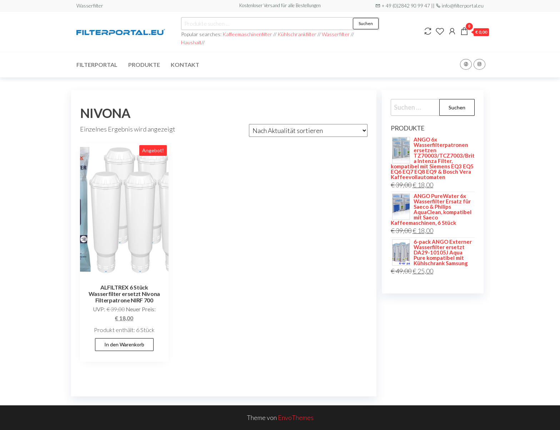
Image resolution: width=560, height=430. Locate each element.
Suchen (366, 23)
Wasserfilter (336, 34)
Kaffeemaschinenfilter (247, 34)
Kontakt (185, 64)
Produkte (144, 64)
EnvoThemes (296, 417)
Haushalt (191, 42)
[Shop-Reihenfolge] (308, 130)
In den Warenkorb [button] (124, 344)
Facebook (466, 64)
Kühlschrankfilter (298, 34)
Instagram (479, 64)
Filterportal (97, 64)
